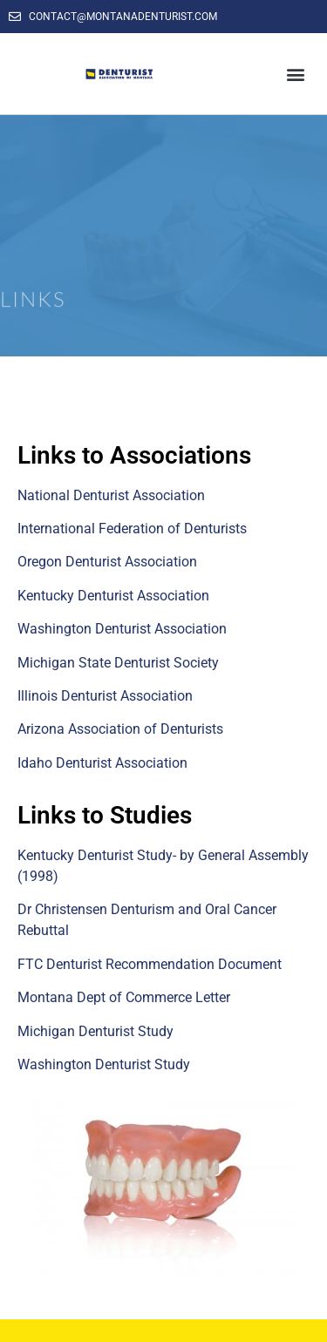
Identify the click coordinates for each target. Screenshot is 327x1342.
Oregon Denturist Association (107, 561)
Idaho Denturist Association (102, 763)
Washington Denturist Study (103, 1064)
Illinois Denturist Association (105, 696)
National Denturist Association (111, 495)
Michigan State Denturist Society (118, 662)
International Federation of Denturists (132, 528)
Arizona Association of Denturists (120, 729)
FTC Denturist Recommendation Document (149, 964)
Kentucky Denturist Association (113, 595)
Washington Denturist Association (122, 628)
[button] (295, 73)
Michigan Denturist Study (95, 1031)
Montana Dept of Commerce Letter (123, 997)
